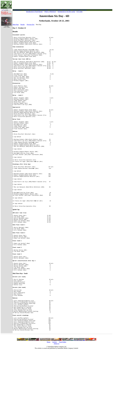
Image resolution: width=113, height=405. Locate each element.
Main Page (16, 24)
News (25, 10)
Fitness (69, 10)
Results (22, 24)
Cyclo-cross (53, 10)
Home (48, 396)
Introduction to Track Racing (34, 11)
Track (59, 10)
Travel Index (62, 396)
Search (80, 10)
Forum (84, 10)
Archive (54, 396)
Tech (28, 10)
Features (33, 10)
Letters (75, 10)
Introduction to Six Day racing (66, 11)
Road (38, 10)
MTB (42, 10)
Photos (64, 10)
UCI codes (80, 11)
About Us (56, 398)
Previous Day (30, 24)
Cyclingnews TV (18, 10)
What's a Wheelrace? (50, 11)
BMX (46, 10)
